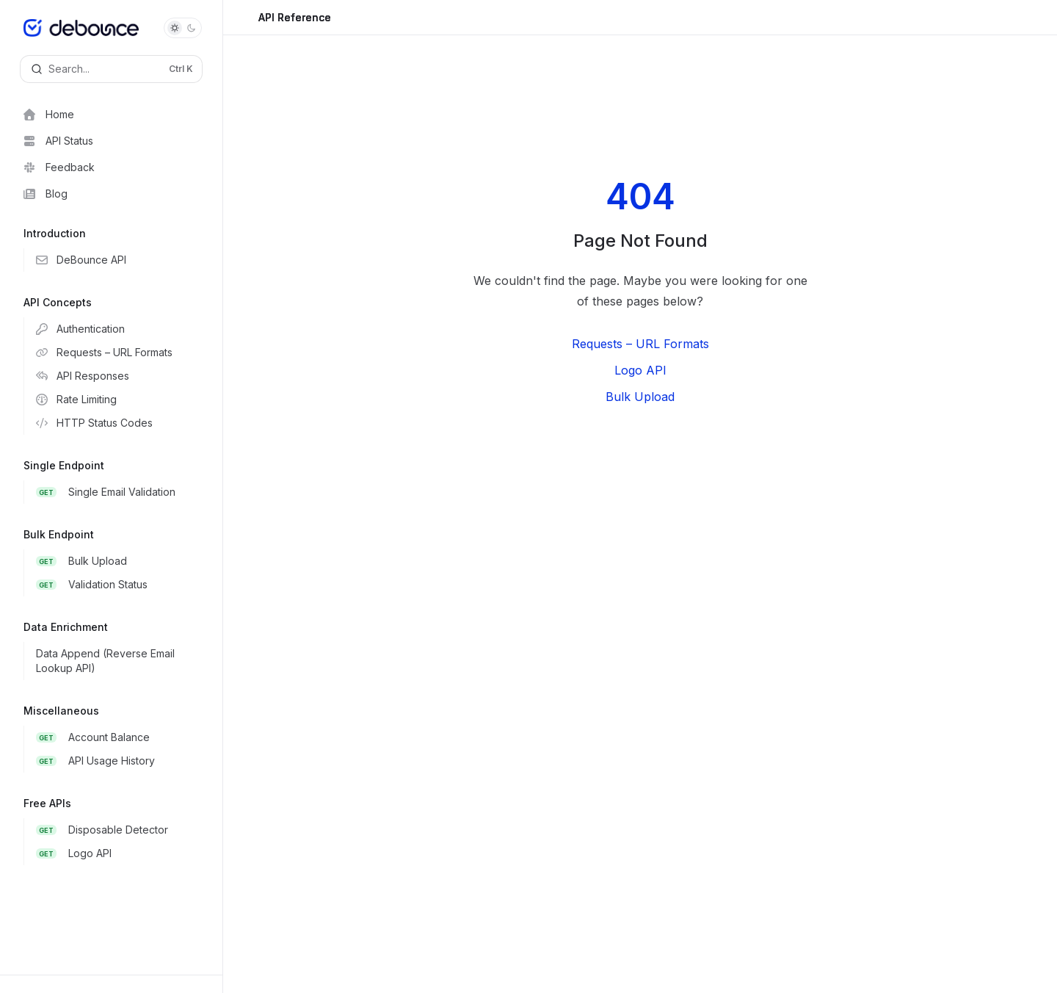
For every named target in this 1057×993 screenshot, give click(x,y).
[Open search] (111, 69)
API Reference (294, 23)
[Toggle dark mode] (183, 28)
